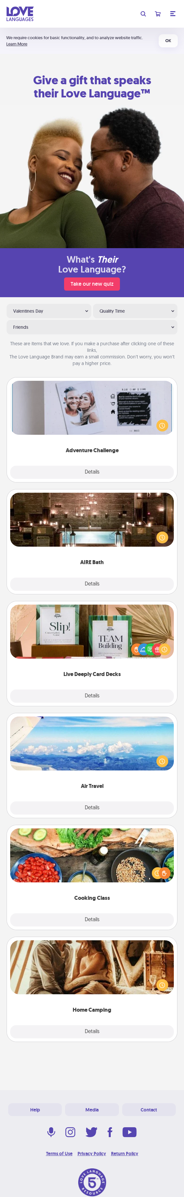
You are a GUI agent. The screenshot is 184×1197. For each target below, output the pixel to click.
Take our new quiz (92, 283)
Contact (149, 1110)
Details (92, 472)
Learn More (16, 44)
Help (35, 1110)
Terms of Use (59, 1154)
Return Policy (124, 1154)
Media (92, 1110)
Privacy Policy (92, 1154)
